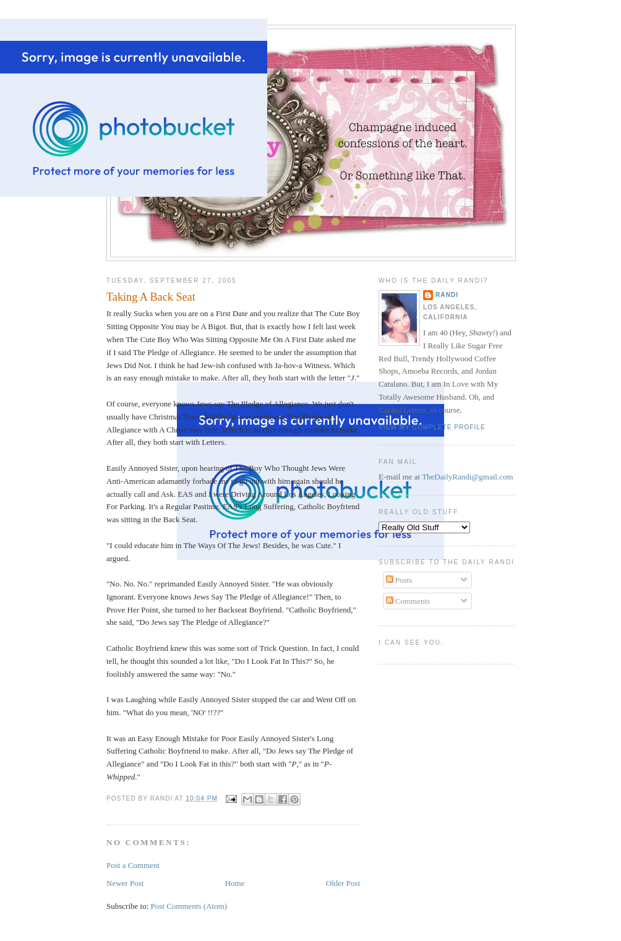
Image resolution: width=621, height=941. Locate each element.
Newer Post (124, 883)
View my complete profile (432, 427)
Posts (399, 580)
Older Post (343, 883)
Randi (446, 294)
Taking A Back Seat (150, 297)
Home (235, 883)
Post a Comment (133, 865)
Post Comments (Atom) (189, 906)
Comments (408, 601)
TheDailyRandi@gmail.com (467, 476)
